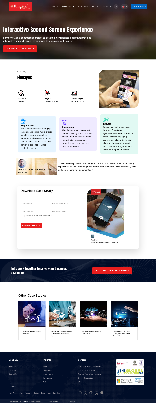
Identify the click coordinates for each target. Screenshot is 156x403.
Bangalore (56, 392)
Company (106, 6)
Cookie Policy (70, 400)
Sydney (37, 392)
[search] (116, 6)
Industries (66, 6)
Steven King (21, 169)
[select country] (124, 6)
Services (56, 6)
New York (12, 392)
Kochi (49, 392)
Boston (20, 392)
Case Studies (48, 373)
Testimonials (13, 369)
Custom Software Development (90, 365)
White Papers (48, 369)
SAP (79, 381)
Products (85, 6)
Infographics (48, 377)
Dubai (43, 392)
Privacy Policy (53, 400)
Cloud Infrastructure (85, 377)
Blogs (45, 365)
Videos (45, 381)
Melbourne (28, 392)
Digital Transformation (86, 369)
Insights (96, 6)
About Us (12, 365)
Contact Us (13, 373)
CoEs (76, 6)
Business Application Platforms (89, 373)
